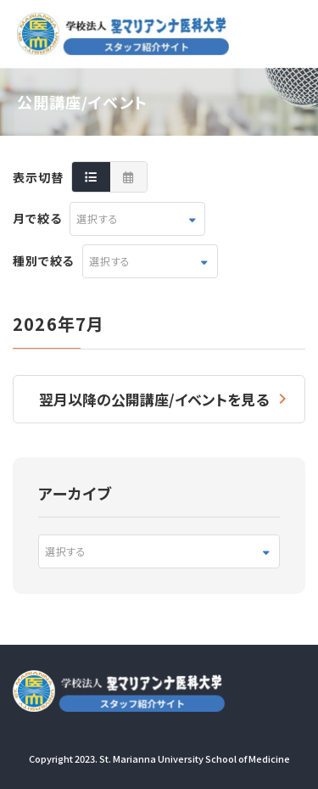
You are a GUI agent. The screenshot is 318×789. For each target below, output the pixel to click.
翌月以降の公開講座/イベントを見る (154, 399)
